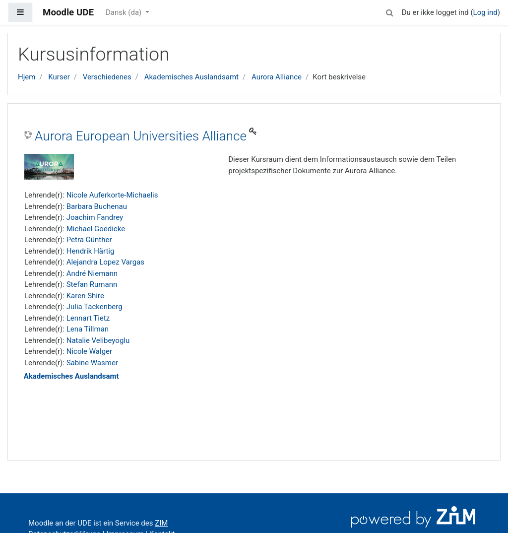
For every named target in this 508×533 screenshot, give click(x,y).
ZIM (161, 523)
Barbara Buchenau (96, 206)
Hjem (26, 76)
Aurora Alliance (277, 76)
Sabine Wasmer (92, 362)
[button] (390, 11)
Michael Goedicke (95, 228)
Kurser (58, 76)
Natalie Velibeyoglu (98, 340)
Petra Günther (89, 239)
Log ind (485, 12)
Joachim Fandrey (94, 217)
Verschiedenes (107, 76)
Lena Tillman (87, 329)
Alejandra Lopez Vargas (105, 262)
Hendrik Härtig (90, 251)
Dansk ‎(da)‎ (124, 12)
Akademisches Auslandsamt (191, 76)
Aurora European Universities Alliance (141, 136)
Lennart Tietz (88, 318)
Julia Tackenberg (94, 306)
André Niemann (92, 273)
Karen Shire (85, 295)
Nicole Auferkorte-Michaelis (112, 195)
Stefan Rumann (92, 284)
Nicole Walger (89, 351)
